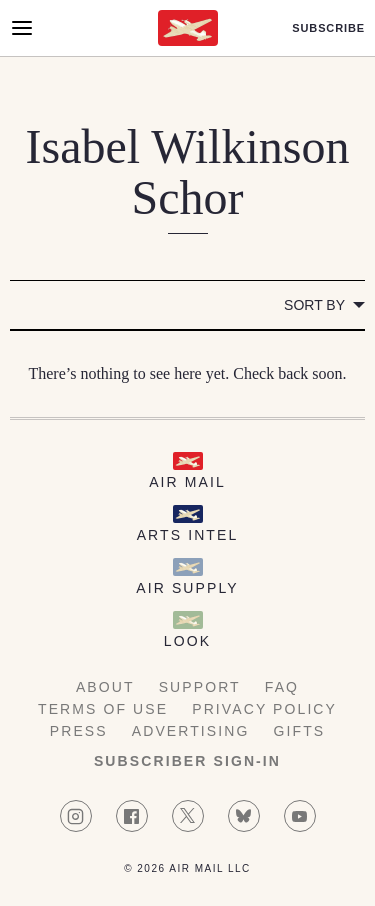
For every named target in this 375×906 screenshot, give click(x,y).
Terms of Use (103, 709)
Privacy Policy (264, 709)
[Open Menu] (22, 28)
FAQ (282, 687)
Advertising (191, 731)
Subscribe (328, 28)
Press (79, 731)
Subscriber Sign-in (187, 761)
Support (200, 687)
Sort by (314, 305)
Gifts (300, 731)
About (105, 687)
